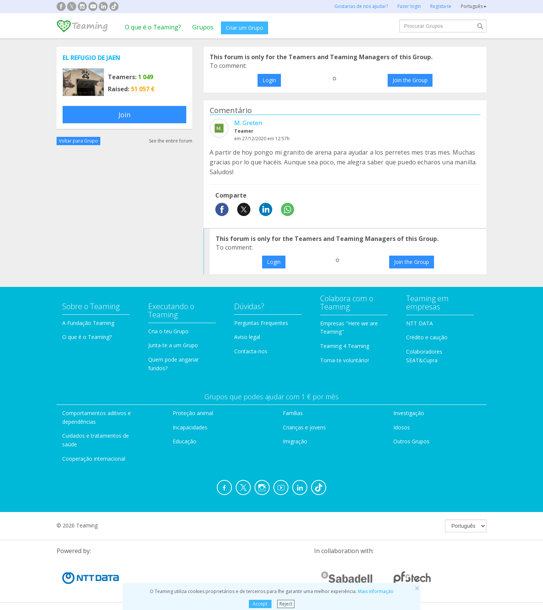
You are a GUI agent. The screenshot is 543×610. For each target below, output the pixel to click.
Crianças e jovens (304, 427)
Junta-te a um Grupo (173, 345)
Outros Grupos (411, 441)
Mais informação (376, 591)
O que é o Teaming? (153, 27)
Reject (285, 604)
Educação (184, 441)
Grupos (202, 27)
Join (124, 114)
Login (269, 80)
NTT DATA (419, 323)
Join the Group (410, 80)
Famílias (293, 413)
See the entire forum (170, 141)
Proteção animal (193, 413)
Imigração (295, 441)
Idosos (401, 427)
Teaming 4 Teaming (344, 345)
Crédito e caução (427, 337)
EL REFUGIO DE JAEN (91, 58)
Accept (260, 604)
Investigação (408, 413)
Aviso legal (247, 336)
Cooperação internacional (93, 458)
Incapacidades (190, 427)
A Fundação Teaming (88, 322)
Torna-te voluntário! (344, 360)
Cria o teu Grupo (168, 331)
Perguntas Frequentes (261, 322)
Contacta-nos (250, 351)
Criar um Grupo (244, 27)
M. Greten (248, 123)
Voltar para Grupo (78, 141)
